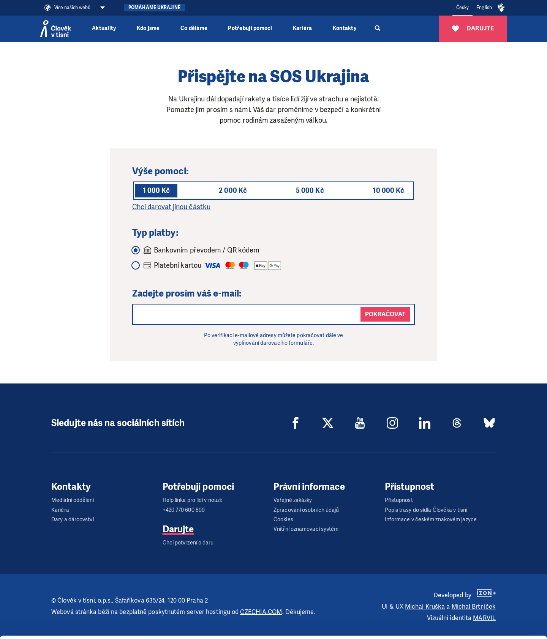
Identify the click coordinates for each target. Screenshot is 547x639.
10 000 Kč (388, 190)
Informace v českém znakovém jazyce (431, 519)
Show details (117, 629)
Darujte (178, 529)
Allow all (483, 585)
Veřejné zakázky (293, 500)
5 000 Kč (310, 190)
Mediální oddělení (72, 500)
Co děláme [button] (193, 28)
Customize (484, 604)
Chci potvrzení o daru (188, 542)
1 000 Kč (156, 190)
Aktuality (104, 28)
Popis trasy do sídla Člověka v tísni (426, 510)
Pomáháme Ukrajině (154, 8)
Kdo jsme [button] (148, 28)
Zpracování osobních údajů (306, 510)
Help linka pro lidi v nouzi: (192, 500)
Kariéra (302, 28)
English (484, 8)
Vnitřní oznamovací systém (306, 529)
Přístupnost (399, 500)
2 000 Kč (233, 190)
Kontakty (344, 28)
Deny (484, 623)
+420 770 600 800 (184, 510)
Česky (462, 8)
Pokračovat (385, 314)
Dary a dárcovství (72, 519)
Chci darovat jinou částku (171, 206)
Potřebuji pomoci (250, 28)
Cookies (283, 519)
